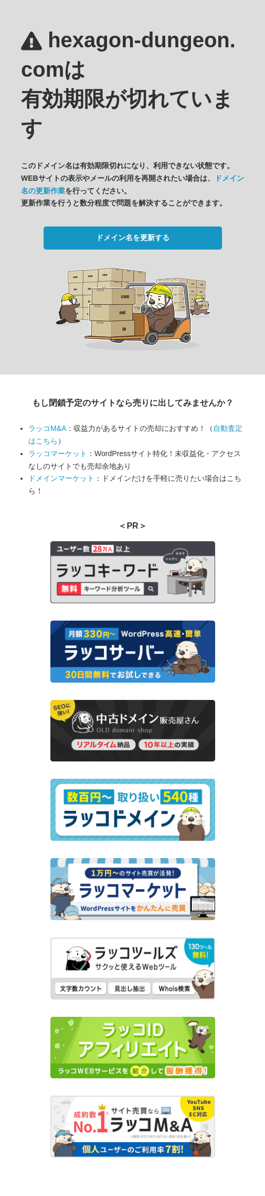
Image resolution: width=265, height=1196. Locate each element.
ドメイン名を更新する (132, 237)
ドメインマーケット (61, 478)
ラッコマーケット (57, 453)
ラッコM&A (47, 428)
